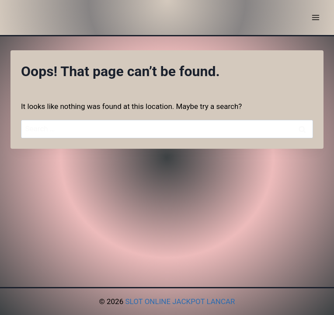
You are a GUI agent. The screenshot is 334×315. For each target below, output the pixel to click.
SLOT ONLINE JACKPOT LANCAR (180, 301)
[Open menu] (315, 17)
